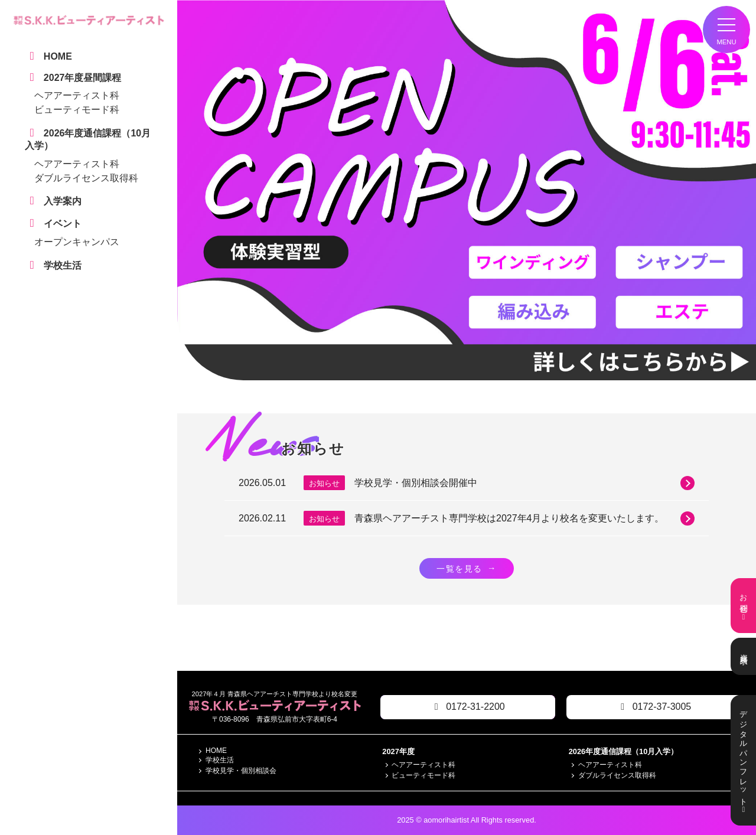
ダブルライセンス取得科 (86, 178)
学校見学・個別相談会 (241, 771)
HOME (216, 751)
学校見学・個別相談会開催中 (524, 483)
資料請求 (743, 656)
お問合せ (743, 605)
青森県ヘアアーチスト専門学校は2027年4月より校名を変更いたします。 (524, 518)
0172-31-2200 (468, 707)
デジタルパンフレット (743, 760)
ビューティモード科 (76, 110)
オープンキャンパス (76, 242)
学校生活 (220, 760)
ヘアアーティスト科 (76, 95)
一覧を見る (466, 568)
